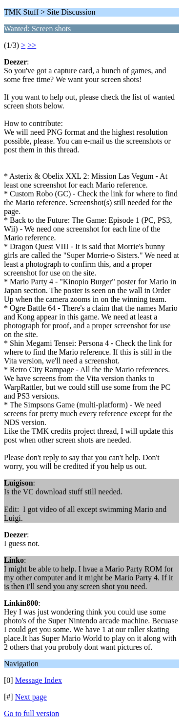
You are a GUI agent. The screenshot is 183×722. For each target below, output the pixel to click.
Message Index (38, 680)
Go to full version (31, 713)
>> (31, 45)
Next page (31, 697)
